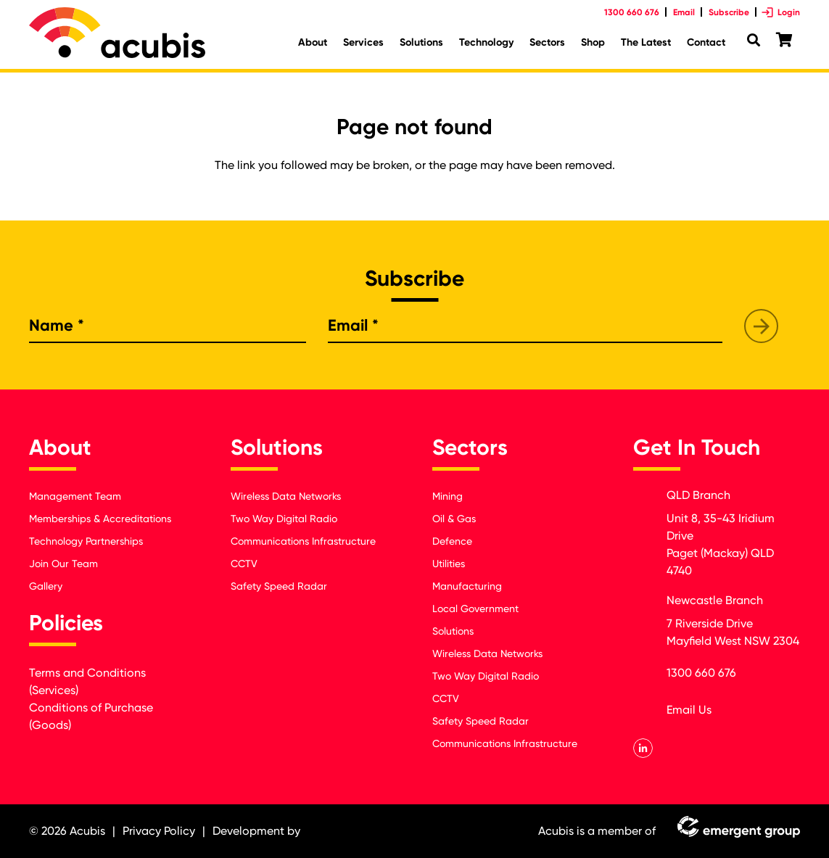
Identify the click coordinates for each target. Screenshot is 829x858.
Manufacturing (467, 586)
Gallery (45, 586)
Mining (447, 496)
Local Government (475, 608)
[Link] (117, 32)
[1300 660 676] (649, 675)
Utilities (448, 563)
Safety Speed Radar (279, 586)
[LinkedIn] (643, 748)
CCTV (244, 563)
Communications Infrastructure (303, 541)
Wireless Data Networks (286, 496)
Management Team (75, 496)
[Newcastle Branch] (649, 605)
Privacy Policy (159, 831)
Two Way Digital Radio (284, 518)
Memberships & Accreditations (100, 518)
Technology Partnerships (86, 541)
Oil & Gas (454, 518)
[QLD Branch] (649, 500)
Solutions (453, 631)
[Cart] (784, 40)
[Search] (753, 40)
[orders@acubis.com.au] (649, 712)
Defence (452, 541)
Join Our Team (63, 563)
